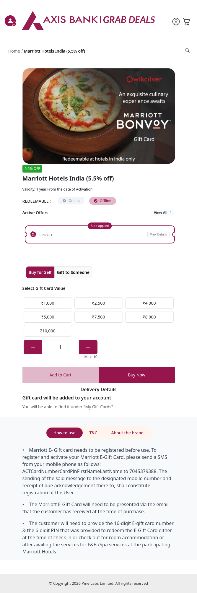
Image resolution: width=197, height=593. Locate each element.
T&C (93, 433)
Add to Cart (60, 375)
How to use (64, 433)
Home (14, 51)
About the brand (127, 433)
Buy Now (136, 375)
